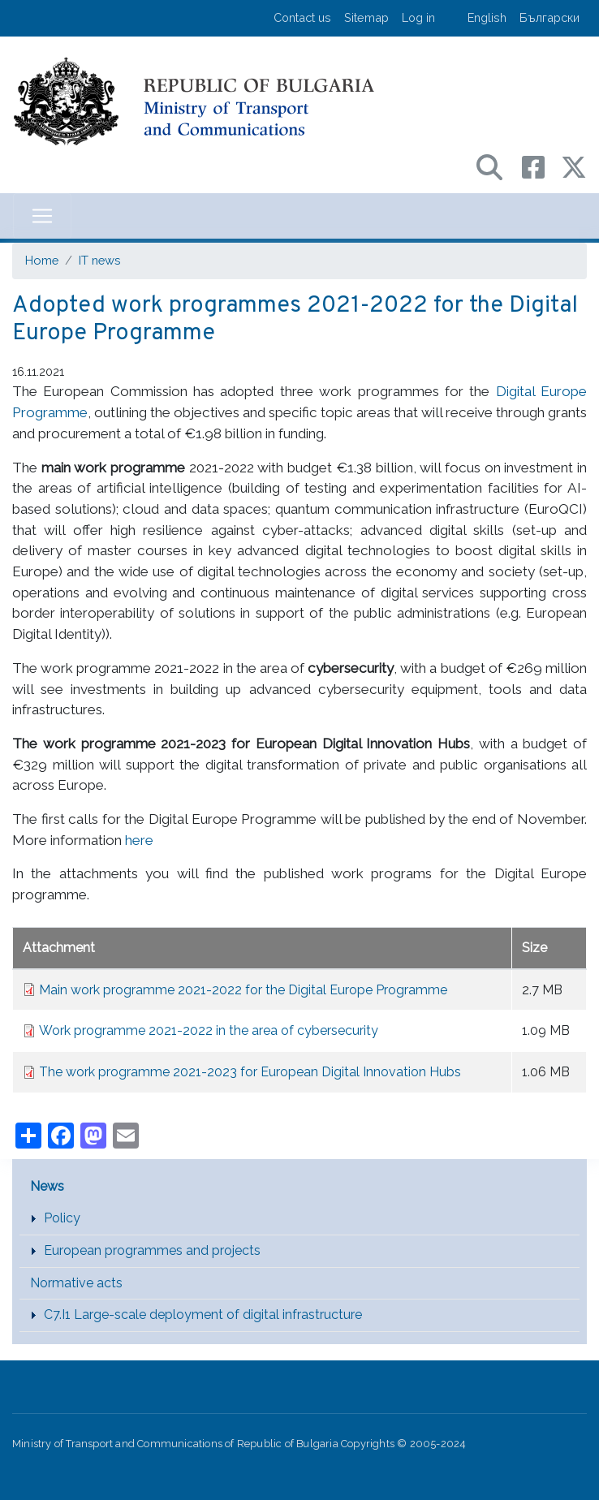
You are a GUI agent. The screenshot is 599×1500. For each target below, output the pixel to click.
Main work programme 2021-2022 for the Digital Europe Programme (243, 990)
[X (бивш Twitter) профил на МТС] (574, 166)
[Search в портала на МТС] (497, 166)
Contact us (302, 17)
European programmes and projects (152, 1250)
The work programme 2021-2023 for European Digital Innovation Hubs (250, 1072)
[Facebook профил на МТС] (541, 166)
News (47, 1186)
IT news (99, 260)
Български (549, 17)
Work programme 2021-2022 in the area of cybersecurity (208, 1030)
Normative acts (76, 1283)
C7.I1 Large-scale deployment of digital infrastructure (203, 1314)
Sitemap (366, 17)
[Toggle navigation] (42, 216)
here (139, 840)
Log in (418, 17)
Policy (62, 1218)
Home (41, 260)
